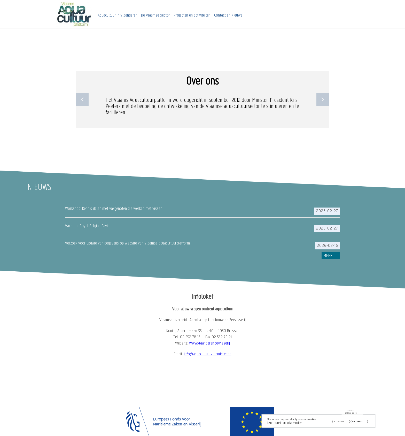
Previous (82, 99)
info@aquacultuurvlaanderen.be (207, 354)
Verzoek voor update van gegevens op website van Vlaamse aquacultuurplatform (127, 243)
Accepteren (339, 423)
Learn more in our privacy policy (284, 424)
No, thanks (357, 423)
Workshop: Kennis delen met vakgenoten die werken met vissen (113, 208)
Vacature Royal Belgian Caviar (88, 226)
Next (322, 99)
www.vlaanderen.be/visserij (209, 343)
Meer (328, 255)
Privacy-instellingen (350, 412)
